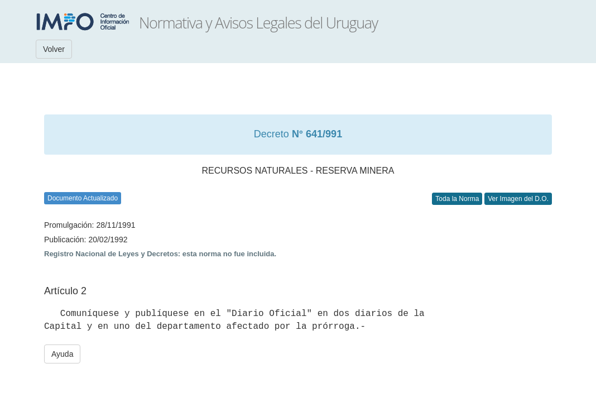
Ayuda (62, 354)
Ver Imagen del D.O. (518, 199)
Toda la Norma (457, 199)
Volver (54, 49)
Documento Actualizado (82, 198)
